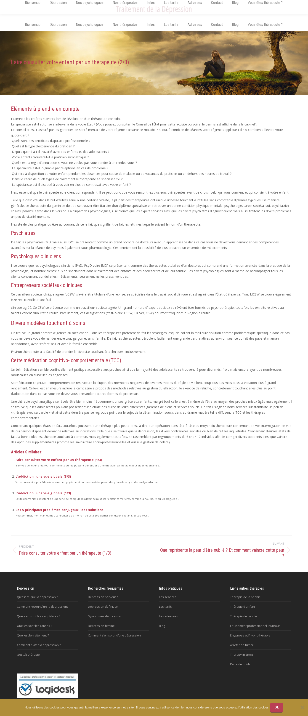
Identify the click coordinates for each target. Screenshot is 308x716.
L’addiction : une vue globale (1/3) (43, 497)
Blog (162, 630)
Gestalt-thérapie (28, 659)
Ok (277, 708)
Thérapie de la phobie (245, 601)
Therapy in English (242, 659)
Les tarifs (165, 611)
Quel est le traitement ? (33, 640)
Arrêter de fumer (241, 649)
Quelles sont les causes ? (34, 630)
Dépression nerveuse (103, 601)
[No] (302, 708)
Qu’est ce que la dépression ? (37, 601)
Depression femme (101, 630)
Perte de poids (240, 668)
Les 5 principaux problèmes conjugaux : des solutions (60, 514)
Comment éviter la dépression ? (39, 649)
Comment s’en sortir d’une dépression (114, 640)
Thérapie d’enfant (242, 611)
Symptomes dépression (104, 620)
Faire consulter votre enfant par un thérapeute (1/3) (59, 464)
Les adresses (168, 620)
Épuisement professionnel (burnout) (255, 630)
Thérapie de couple (243, 620)
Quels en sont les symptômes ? (38, 620)
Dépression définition (103, 611)
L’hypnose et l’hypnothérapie (250, 640)
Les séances (167, 601)
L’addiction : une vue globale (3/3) (43, 481)
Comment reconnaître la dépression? (42, 611)
